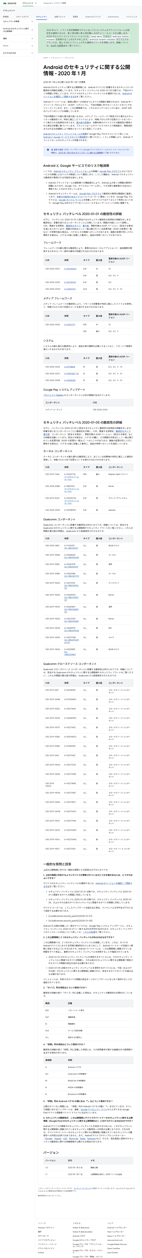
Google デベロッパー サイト (94, 1109)
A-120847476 (70, 289)
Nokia (82, 1138)
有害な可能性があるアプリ (69, 197)
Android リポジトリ (46, 1227)
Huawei (57, 1138)
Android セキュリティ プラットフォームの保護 (65, 134)
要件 (40, 1232)
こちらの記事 (89, 932)
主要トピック (59, 17)
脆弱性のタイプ (73, 226)
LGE (65, 1138)
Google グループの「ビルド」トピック (88, 1251)
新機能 (6, 17)
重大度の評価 (82, 122)
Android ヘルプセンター (117, 1227)
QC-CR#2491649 (71, 640)
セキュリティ (70, 58)
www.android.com (115, 1240)
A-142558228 (69, 380)
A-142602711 (69, 324)
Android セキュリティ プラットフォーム (72, 171)
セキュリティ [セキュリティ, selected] (41, 17)
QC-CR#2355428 (71, 557)
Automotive (113, 17)
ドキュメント (9, 10)
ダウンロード (43, 1236)
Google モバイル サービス (71, 200)
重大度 (86, 226)
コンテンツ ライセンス (82, 1188)
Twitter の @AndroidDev (82, 1232)
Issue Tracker (112, 1252)
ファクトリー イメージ (47, 1244)
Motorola (73, 1138)
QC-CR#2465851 (71, 609)
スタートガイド (22, 17)
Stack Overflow (113, 1248)
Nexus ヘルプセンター (116, 1236)
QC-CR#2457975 (71, 576)
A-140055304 (70, 269)
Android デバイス (93, 17)
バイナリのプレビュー (47, 1240)
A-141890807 (70, 373)
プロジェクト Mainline (53, 395)
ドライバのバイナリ (46, 1248)
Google (48, 1138)
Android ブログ (79, 1236)
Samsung (91, 1138)
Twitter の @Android (81, 1227)
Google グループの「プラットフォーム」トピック (88, 1245)
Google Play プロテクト (111, 171)
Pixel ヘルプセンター (115, 1232)
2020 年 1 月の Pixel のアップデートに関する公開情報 (80, 153)
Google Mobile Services (117, 1244)
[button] (15, 21)
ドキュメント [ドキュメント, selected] (28, 3)
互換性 (75, 17)
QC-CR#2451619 (71, 567)
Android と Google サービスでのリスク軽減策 (64, 137)
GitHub (41, 1252)
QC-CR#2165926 (71, 585)
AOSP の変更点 (58, 45)
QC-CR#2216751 (71, 548)
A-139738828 (69, 367)
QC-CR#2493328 (71, 621)
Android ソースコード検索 (55, 3)
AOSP (45, 58)
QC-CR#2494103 (71, 631)
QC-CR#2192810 (71, 597)
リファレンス (131, 17)
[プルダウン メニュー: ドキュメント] (36, 3)
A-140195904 (70, 282)
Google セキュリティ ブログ (84, 1240)
